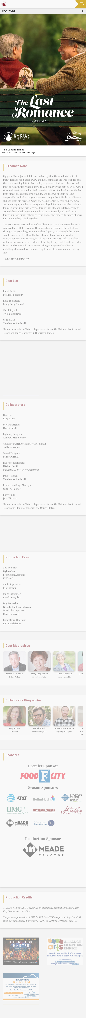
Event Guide (8, 11)
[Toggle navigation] (81, 4)
